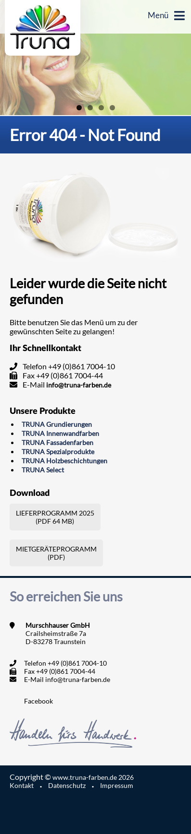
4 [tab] (112, 107)
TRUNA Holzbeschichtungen (64, 461)
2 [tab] (90, 107)
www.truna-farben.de (93, 777)
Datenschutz (67, 785)
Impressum (116, 785)
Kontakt (22, 785)
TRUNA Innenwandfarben (60, 433)
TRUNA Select (43, 470)
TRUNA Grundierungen (57, 424)
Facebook (38, 701)
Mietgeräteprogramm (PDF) (56, 553)
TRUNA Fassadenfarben (57, 442)
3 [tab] (101, 107)
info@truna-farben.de (78, 385)
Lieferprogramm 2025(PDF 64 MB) (55, 517)
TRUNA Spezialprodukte (58, 451)
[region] (95, 57)
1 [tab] (79, 107)
